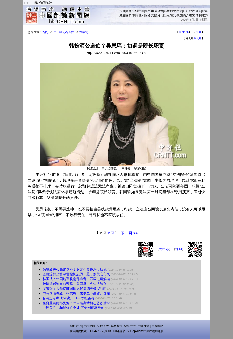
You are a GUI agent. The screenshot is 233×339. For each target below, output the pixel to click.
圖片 (141, 15)
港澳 (122, 15)
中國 (141, 11)
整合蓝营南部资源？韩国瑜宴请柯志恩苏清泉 (76, 303)
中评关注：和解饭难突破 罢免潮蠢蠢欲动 (73, 308)
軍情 (135, 15)
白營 (179, 11)
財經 (147, 15)
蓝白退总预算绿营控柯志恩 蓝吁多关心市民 (76, 274)
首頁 (122, 11)
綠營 (173, 11)
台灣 (160, 11)
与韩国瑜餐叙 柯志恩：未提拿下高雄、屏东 (76, 293)
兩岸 (154, 11)
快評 (192, 11)
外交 (147, 11)
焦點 (135, 11)
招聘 (198, 15)
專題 (179, 15)
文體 (154, 15)
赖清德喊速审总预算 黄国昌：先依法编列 (75, 284)
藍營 (167, 11)
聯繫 (192, 15)
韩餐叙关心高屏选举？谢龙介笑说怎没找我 (75, 269)
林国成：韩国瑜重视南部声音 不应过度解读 (76, 279)
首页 (45, 32)
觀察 (205, 11)
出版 (167, 15)
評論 (198, 11)
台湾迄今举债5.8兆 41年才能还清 (68, 298)
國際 (128, 15)
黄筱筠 (83, 32)
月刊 (160, 15)
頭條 (128, 11)
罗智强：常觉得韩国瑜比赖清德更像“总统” (74, 288)
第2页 (197, 38)
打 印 (198, 32)
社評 (186, 11)
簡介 (186, 15)
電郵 (205, 15)
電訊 (173, 15)
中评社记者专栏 (64, 32)
